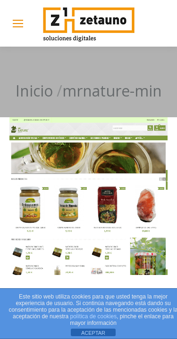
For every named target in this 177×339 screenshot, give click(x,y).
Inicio (34, 91)
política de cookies (93, 316)
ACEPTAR (93, 333)
